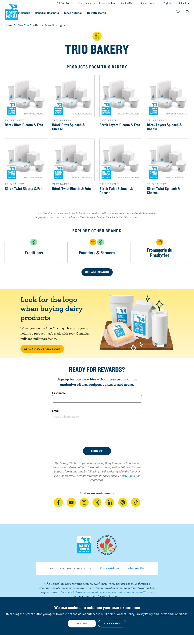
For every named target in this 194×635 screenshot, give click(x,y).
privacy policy (128, 476)
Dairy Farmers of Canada (11, 11)
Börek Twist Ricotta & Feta (24, 188)
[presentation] (97, 433)
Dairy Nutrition (109, 568)
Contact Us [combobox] (126, 3)
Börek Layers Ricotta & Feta (119, 125)
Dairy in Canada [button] (36, 13)
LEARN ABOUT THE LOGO (42, 348)
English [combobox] (167, 3)
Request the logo (107, 3)
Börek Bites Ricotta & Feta (24, 125)
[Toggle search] (187, 12)
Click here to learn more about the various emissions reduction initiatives (106, 592)
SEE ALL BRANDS (97, 271)
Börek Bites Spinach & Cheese (68, 127)
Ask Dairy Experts (65, 3)
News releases (147, 3)
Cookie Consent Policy (120, 614)
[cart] (178, 12)
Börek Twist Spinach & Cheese (116, 190)
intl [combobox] (184, 3)
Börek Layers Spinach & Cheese (164, 127)
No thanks (112, 623)
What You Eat (136, 568)
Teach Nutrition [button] (95, 13)
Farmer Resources (86, 3)
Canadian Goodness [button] (66, 13)
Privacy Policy (144, 614)
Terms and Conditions (173, 614)
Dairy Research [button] (121, 13)
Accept (82, 623)
